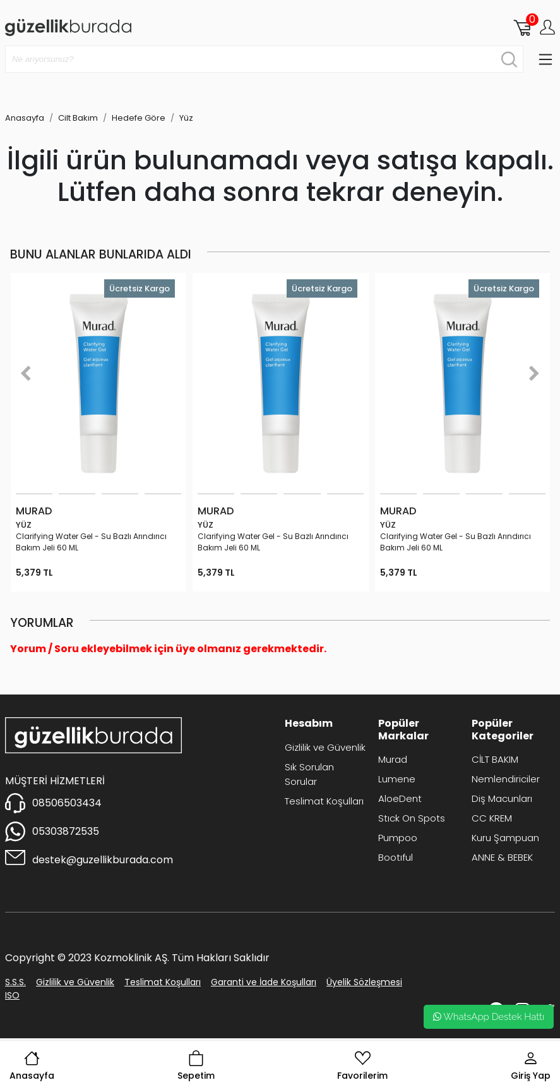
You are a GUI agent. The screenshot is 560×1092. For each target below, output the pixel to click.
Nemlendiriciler (506, 779)
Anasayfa (31, 1066)
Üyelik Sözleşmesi (364, 982)
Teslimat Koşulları (324, 801)
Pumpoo (397, 837)
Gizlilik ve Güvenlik (325, 747)
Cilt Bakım (78, 118)
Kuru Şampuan (505, 837)
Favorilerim (362, 1066)
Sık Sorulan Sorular (309, 774)
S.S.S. (15, 982)
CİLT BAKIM (495, 759)
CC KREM (492, 818)
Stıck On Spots (411, 818)
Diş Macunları (502, 798)
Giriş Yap (531, 1066)
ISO (12, 995)
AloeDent (400, 798)
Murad (392, 759)
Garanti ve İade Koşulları (263, 982)
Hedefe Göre (138, 118)
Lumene (396, 779)
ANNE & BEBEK (502, 857)
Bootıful (395, 857)
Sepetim (196, 1066)
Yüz (186, 118)
